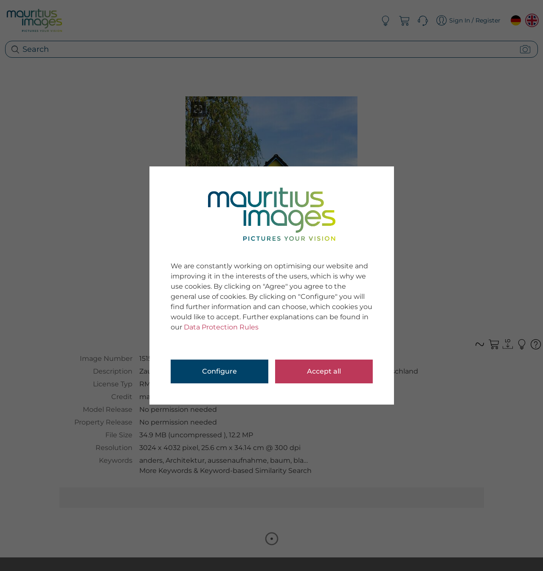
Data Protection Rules (221, 327)
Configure (219, 371)
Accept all (324, 371)
